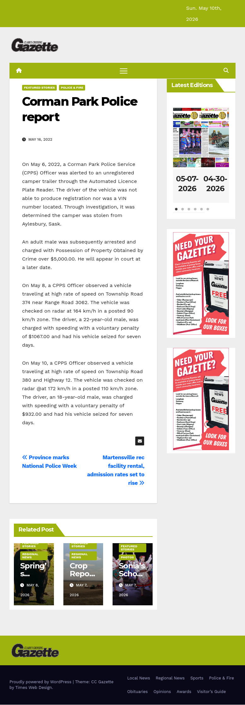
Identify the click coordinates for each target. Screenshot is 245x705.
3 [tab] (189, 212)
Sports (196, 678)
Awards (184, 692)
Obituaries (137, 692)
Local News (138, 678)
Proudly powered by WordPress (41, 682)
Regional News (30, 556)
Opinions (162, 692)
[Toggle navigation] (123, 71)
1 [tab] (176, 212)
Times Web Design (33, 687)
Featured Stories (39, 87)
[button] (226, 70)
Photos (127, 557)
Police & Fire (72, 87)
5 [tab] (201, 212)
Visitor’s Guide (211, 692)
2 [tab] (182, 212)
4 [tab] (195, 212)
